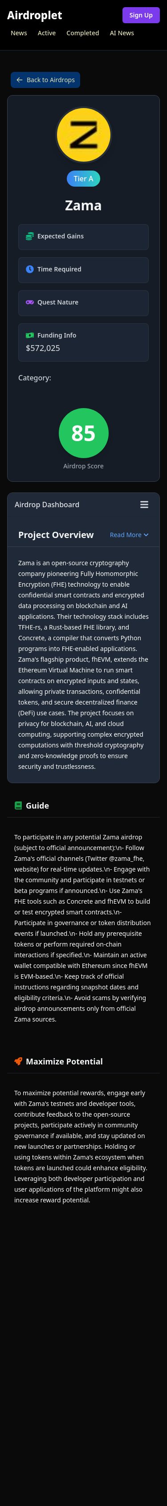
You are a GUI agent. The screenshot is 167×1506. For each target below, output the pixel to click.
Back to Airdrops (45, 79)
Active (47, 33)
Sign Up (141, 15)
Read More (129, 534)
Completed (82, 33)
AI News (122, 33)
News (19, 33)
